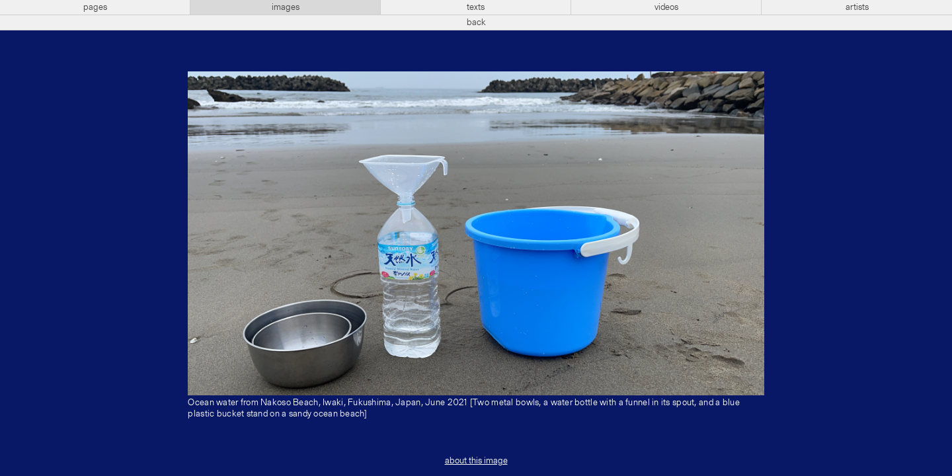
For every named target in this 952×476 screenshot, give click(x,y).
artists (857, 7)
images (285, 7)
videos (666, 7)
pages (95, 7)
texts (476, 7)
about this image (476, 460)
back (476, 22)
